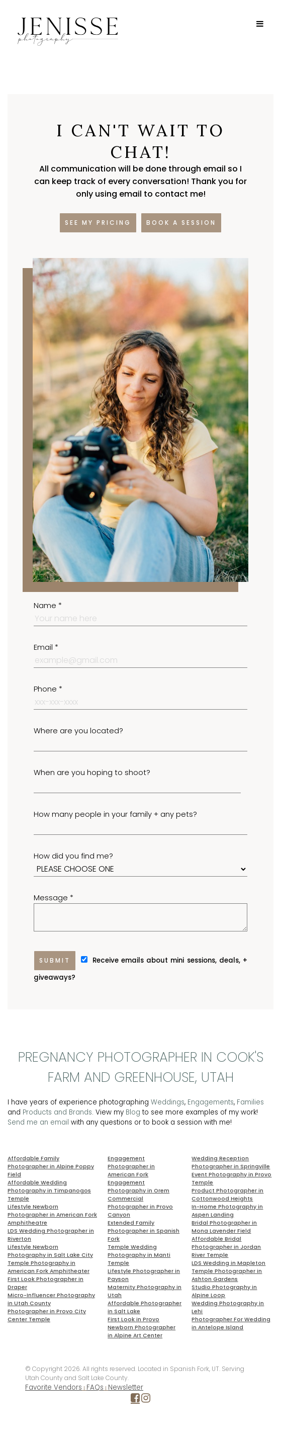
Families (250, 1102)
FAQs (95, 1387)
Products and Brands (57, 1112)
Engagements (211, 1102)
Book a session (181, 222)
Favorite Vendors (53, 1387)
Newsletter (125, 1387)
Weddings (167, 1102)
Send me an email (38, 1122)
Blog (133, 1112)
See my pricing (98, 222)
